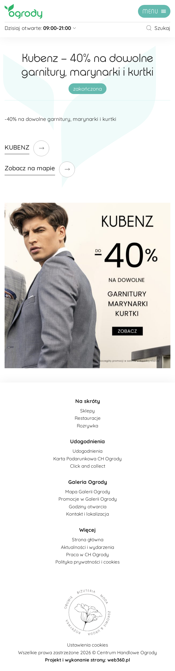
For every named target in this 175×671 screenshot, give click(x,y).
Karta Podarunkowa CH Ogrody (87, 459)
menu (150, 11)
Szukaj (158, 28)
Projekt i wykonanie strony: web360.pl (87, 660)
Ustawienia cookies (87, 645)
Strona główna (87, 539)
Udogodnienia (87, 441)
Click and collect (87, 466)
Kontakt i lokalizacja (87, 514)
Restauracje (88, 418)
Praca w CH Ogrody (87, 554)
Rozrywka (87, 426)
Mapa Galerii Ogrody (87, 492)
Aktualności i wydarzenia (87, 547)
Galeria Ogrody (87, 482)
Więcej (87, 530)
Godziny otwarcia (87, 507)
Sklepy (87, 411)
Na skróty (87, 401)
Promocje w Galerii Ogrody (87, 499)
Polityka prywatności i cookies (87, 562)
